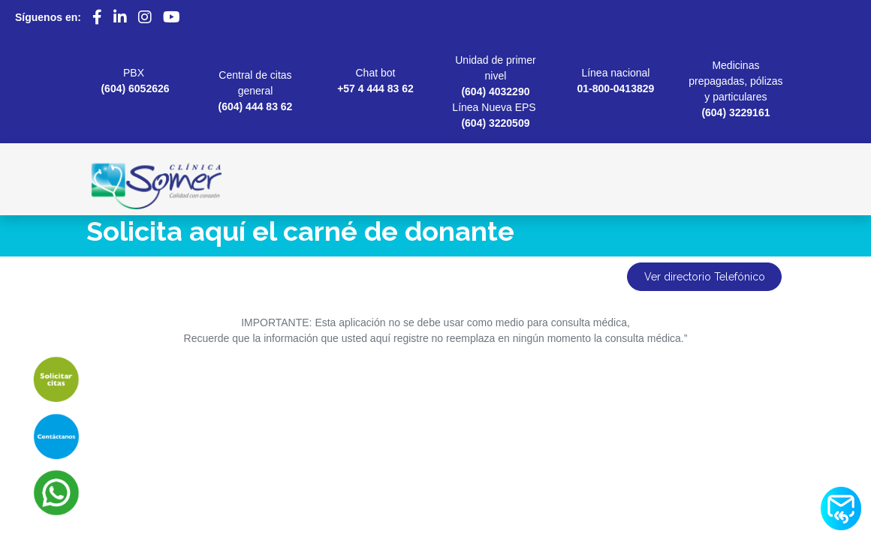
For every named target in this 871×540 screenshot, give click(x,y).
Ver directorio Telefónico (704, 277)
